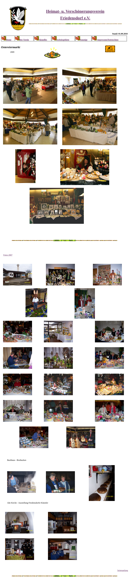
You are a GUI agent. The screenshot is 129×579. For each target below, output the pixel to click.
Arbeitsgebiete (63, 40)
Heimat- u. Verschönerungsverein (75, 11)
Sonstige (83, 40)
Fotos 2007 (8, 255)
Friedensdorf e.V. (75, 18)
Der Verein (24, 40)
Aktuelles (43, 40)
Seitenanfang (122, 570)
